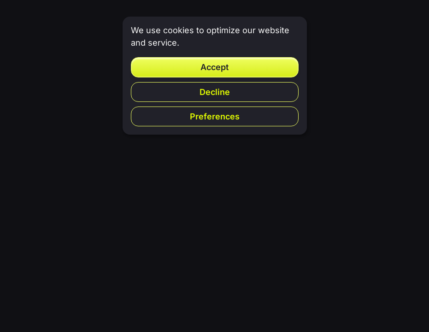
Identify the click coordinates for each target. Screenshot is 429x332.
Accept (214, 67)
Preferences (215, 116)
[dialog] (215, 76)
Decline (215, 92)
